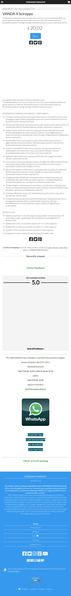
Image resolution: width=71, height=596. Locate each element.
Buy (35, 36)
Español (33, 589)
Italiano (49, 589)
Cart (35, 536)
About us (35, 531)
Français (41, 589)
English (25, 589)
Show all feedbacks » (35, 348)
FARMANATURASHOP (35, 2)
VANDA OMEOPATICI (38, 250)
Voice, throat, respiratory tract (25, 9)
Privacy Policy (35, 544)
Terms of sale (35, 527)
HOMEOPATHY (7, 9)
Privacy (36, 540)
